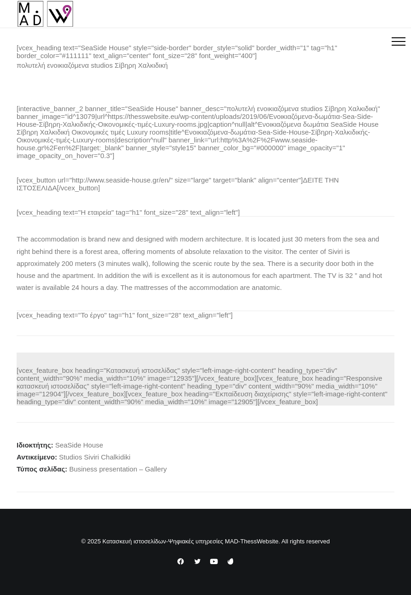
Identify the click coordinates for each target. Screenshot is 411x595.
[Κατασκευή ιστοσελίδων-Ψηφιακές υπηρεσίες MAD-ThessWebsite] (45, 14)
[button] (398, 41)
